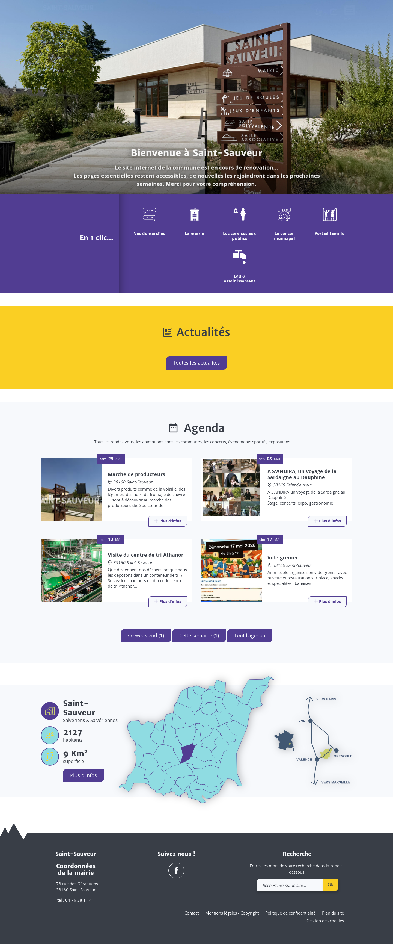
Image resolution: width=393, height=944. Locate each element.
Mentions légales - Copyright (232, 913)
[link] (333, 13)
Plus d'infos (83, 775)
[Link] (167, 521)
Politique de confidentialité (290, 913)
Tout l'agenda (249, 635)
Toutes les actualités (196, 362)
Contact (191, 913)
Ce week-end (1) (146, 635)
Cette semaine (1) (199, 635)
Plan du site (333, 913)
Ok (330, 884)
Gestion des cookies (325, 920)
